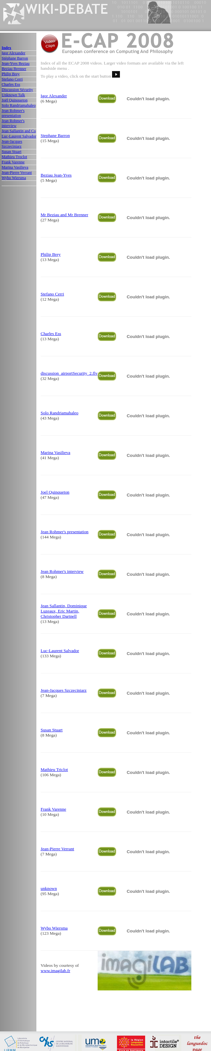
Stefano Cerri (12, 79)
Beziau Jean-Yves (56, 175)
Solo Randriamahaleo (19, 105)
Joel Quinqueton (55, 492)
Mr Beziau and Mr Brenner (64, 214)
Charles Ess (11, 84)
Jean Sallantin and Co (19, 131)
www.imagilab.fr (55, 970)
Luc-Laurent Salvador (19, 136)
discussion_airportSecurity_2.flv (69, 373)
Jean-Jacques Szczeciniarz (12, 144)
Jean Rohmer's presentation (13, 113)
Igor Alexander (13, 53)
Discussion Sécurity (17, 89)
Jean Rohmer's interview (13, 123)
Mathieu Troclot (14, 157)
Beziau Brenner (14, 68)
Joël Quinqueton (15, 100)
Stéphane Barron (15, 58)
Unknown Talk (13, 95)
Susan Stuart (11, 151)
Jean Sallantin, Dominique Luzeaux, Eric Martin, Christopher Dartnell (64, 611)
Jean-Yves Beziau (15, 63)
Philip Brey (11, 74)
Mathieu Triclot (54, 769)
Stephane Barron (55, 135)
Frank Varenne (13, 162)
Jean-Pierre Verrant (17, 172)
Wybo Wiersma (14, 178)
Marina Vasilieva (15, 167)
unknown (49, 888)
